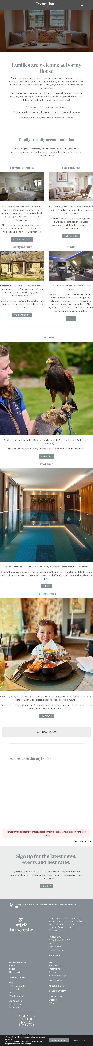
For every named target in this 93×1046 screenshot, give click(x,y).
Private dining (16, 996)
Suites (12, 968)
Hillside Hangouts (56, 950)
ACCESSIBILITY (56, 986)
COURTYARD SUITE (21, 315)
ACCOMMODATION (18, 962)
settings (28, 1044)
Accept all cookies (56, 1040)
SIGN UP (45, 886)
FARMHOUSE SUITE (22, 239)
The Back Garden (17, 986)
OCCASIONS (15, 1001)
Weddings (14, 1008)
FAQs (51, 1003)
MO (11, 992)
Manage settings (77, 1040)
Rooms (12, 965)
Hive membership (57, 975)
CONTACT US (55, 996)
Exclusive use (15, 1004)
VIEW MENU (46, 716)
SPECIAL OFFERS (18, 977)
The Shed (14, 989)
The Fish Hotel (55, 943)
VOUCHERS (54, 955)
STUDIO (71, 318)
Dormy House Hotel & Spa (60, 940)
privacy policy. (49, 878)
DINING (13, 983)
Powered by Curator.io (83, 841)
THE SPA (46, 586)
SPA (51, 962)
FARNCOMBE (55, 937)
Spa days (53, 972)
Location (53, 1000)
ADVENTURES (46, 456)
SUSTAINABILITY (57, 991)
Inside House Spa (57, 965)
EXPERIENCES (55, 981)
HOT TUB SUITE (71, 236)
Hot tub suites (15, 972)
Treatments (54, 969)
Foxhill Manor (55, 946)
